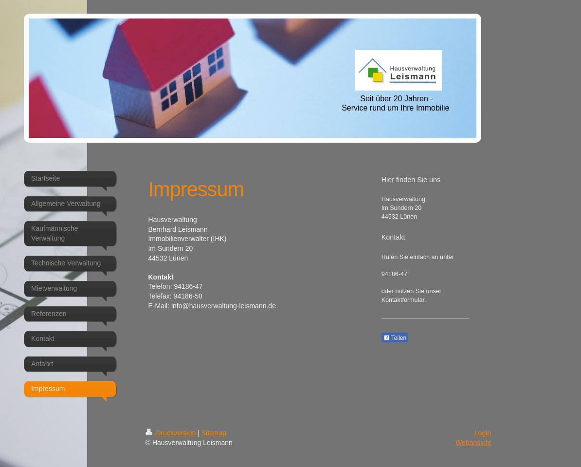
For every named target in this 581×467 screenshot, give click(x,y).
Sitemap (213, 433)
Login (482, 433)
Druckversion (171, 433)
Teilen (394, 338)
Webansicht (473, 443)
